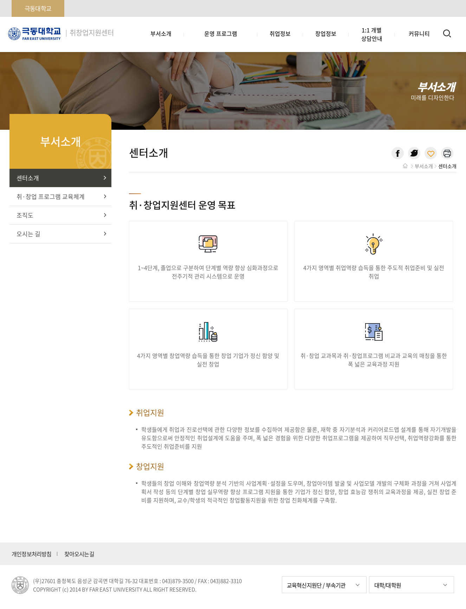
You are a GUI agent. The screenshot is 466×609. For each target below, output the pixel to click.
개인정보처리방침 (32, 554)
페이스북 (397, 153)
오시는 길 (28, 233)
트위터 (414, 153)
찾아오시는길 (79, 554)
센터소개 (28, 177)
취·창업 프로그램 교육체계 (51, 196)
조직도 (25, 215)
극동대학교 (38, 8)
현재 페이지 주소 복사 (431, 153)
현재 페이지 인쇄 (447, 153)
